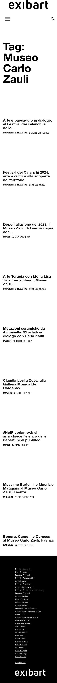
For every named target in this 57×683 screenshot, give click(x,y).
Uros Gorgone (21, 572)
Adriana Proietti (21, 602)
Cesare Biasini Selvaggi (25, 587)
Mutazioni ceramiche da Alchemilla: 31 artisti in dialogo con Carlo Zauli (24, 332)
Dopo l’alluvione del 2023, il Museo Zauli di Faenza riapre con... (28, 228)
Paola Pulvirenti (21, 641)
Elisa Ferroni (20, 635)
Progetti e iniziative (15, 132)
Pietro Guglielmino (22, 599)
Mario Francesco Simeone (25, 608)
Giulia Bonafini (21, 632)
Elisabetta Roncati (22, 620)
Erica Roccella (21, 644)
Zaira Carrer (20, 626)
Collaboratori (20, 663)
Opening (8, 497)
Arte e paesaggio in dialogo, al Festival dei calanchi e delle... (27, 124)
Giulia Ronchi (20, 581)
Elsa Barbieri (20, 614)
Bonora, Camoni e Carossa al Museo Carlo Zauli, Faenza (28, 538)
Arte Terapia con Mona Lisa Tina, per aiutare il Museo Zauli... (27, 280)
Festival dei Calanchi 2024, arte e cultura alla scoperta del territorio (26, 176)
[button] (52, 18)
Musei (6, 236)
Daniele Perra (20, 657)
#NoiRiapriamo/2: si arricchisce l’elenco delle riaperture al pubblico (25, 436)
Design (7, 340)
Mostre (7, 392)
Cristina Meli (20, 638)
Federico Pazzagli (22, 575)
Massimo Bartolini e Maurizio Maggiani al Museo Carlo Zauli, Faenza (28, 488)
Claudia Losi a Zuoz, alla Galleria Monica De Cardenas (24, 384)
